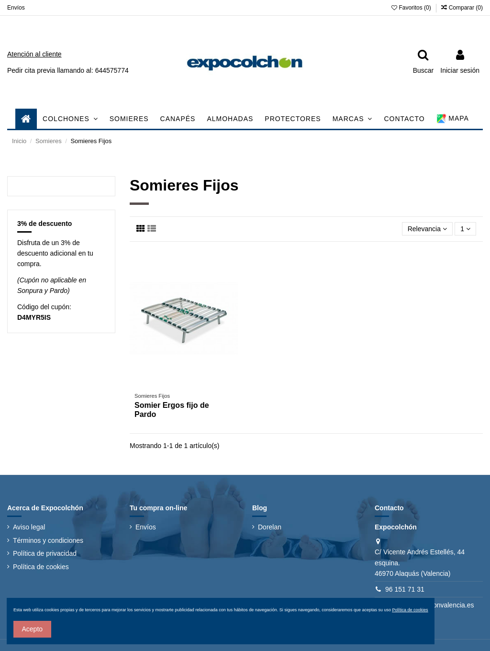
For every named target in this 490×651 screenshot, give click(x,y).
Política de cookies (41, 567)
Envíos (16, 7)
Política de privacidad (45, 553)
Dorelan (269, 527)
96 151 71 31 (404, 589)
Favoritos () (412, 7)
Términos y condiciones (48, 540)
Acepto (32, 629)
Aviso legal (29, 527)
